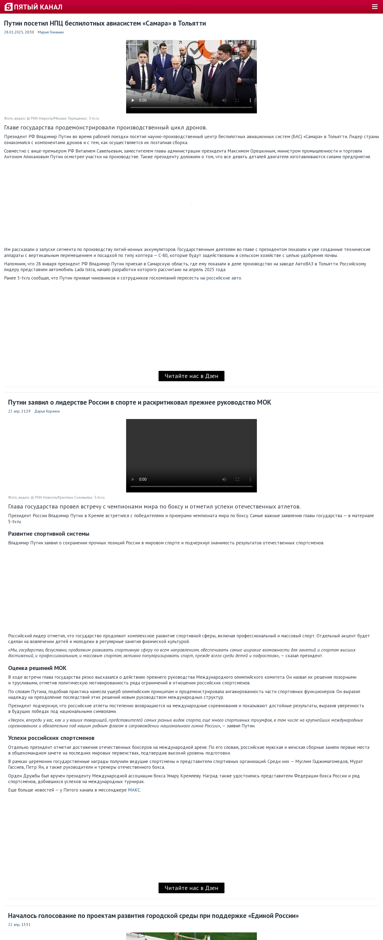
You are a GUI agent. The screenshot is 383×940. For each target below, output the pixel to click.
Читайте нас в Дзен (191, 376)
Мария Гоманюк (51, 32)
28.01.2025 (13, 32)
